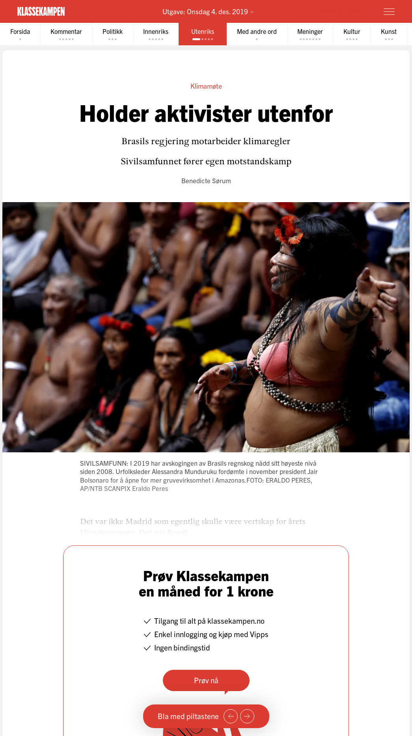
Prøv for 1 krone (343, 11)
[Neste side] (247, 716)
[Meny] (389, 11)
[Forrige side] (231, 716)
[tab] (20, 34)
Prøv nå (206, 680)
